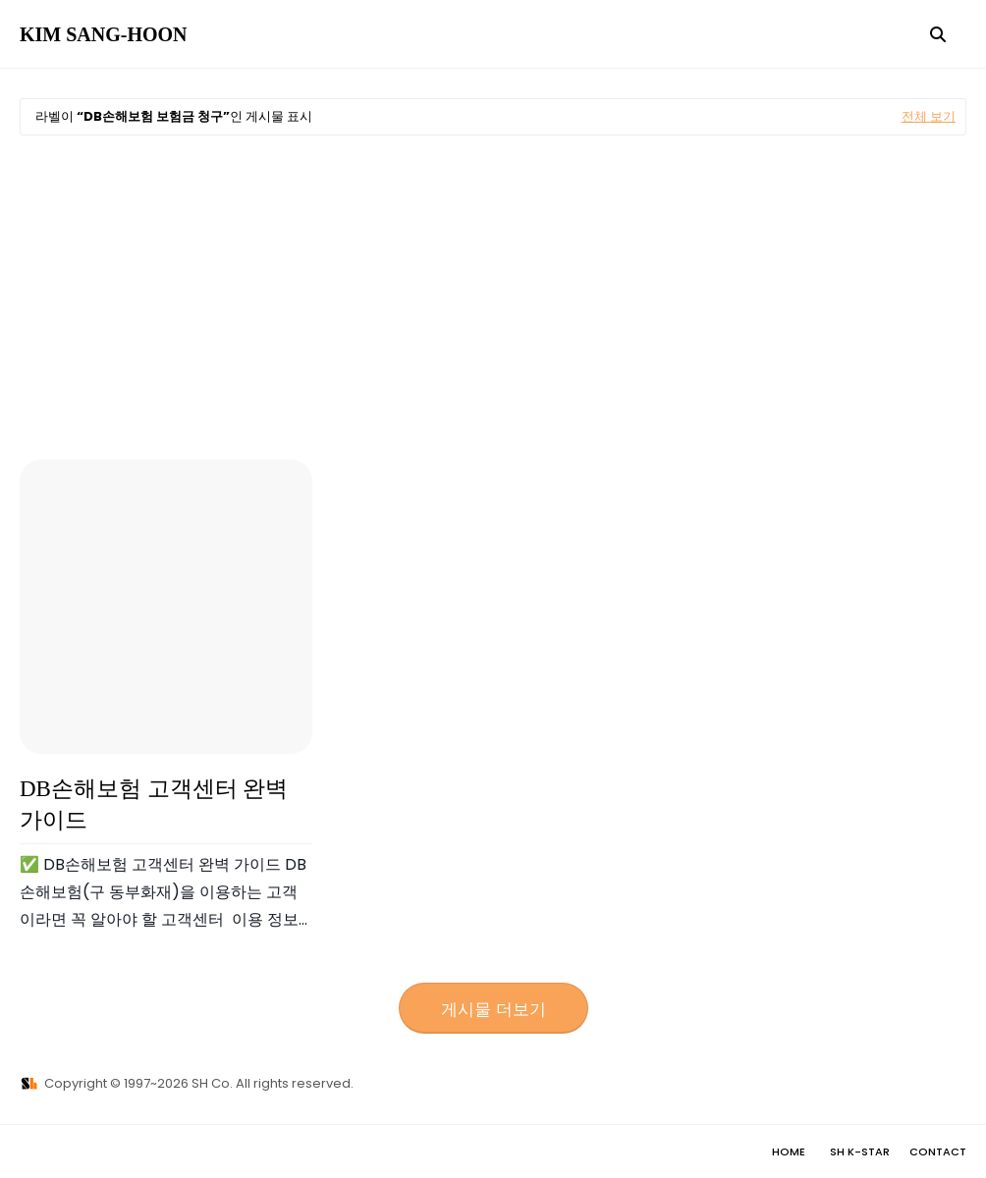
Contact (937, 1151)
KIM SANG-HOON (104, 34)
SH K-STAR (860, 1151)
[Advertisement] (493, 297)
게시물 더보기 (493, 1009)
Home (788, 1151)
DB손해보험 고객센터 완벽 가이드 (154, 804)
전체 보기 (929, 116)
